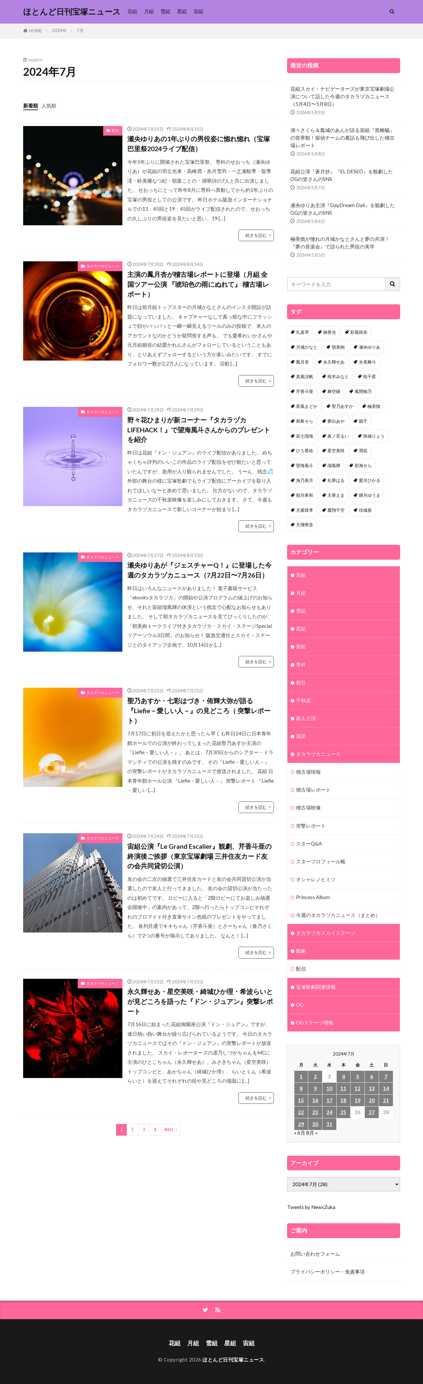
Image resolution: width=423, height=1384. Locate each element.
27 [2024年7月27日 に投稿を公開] (372, 1112)
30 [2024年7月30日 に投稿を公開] (315, 1124)
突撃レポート (311, 826)
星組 (182, 11)
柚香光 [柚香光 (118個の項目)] (329, 332)
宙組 (198, 11)
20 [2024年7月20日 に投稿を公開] (372, 1100)
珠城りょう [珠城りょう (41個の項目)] (374, 436)
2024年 (59, 30)
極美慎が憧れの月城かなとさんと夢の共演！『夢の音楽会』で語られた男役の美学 (340, 242)
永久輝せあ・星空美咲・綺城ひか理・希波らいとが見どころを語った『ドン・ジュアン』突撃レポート (200, 1001)
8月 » (312, 1133)
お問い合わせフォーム (315, 1254)
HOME (35, 30)
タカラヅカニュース (102, 266)
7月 (80, 30)
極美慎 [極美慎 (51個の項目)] (373, 406)
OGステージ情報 (314, 1022)
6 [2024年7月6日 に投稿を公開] (371, 1076)
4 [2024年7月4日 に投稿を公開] (343, 1076)
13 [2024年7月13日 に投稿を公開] (372, 1088)
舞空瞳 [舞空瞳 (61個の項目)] (333, 391)
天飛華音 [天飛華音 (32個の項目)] (304, 524)
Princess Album (313, 897)
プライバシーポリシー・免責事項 (327, 1272)
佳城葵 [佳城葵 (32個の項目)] (365, 510)
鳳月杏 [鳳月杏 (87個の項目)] (302, 362)
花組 (132, 11)
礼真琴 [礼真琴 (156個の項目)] (302, 332)
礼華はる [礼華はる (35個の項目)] (336, 480)
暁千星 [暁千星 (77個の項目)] (369, 376)
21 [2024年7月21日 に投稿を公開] (386, 1100)
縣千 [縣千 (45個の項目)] (363, 421)
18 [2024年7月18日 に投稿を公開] (343, 1100)
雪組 (165, 11)
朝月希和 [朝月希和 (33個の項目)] (304, 495)
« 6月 (299, 1133)
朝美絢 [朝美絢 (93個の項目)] (338, 347)
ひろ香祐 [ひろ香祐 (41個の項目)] (304, 450)
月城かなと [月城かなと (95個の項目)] (306, 347)
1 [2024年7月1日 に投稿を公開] (301, 1076)
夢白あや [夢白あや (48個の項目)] (336, 421)
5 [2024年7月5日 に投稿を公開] (357, 1076)
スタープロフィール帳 (321, 861)
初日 (301, 682)
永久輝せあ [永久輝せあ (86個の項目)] (334, 362)
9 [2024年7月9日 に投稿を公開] (315, 1088)
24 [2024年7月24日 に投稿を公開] (329, 1112)
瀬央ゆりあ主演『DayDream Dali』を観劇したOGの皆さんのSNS (342, 209)
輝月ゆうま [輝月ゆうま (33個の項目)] (369, 495)
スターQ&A (309, 843)
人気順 (48, 105)
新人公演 (306, 718)
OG (300, 1005)
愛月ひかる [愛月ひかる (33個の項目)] (369, 480)
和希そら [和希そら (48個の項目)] (304, 421)
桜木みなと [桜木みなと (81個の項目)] (338, 376)
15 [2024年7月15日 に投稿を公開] (301, 1100)
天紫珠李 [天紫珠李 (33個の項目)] (304, 510)
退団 (301, 736)
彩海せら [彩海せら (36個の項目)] (363, 465)
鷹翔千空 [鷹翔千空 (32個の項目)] (336, 510)
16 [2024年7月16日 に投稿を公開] (315, 1100)
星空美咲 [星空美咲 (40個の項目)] (336, 450)
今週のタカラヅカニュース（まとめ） (338, 915)
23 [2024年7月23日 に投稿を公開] (315, 1112)
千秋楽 (303, 700)
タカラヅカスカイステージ (326, 933)
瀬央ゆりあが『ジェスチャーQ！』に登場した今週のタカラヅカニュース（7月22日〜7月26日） (199, 570)
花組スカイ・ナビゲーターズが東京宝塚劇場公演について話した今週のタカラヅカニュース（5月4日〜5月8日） (342, 96)
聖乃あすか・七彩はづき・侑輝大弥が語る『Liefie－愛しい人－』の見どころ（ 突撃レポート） (199, 710)
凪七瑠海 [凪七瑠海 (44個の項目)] (304, 436)
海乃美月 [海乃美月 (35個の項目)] (304, 480)
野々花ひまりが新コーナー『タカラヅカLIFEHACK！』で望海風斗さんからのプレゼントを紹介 (198, 429)
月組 (149, 11)
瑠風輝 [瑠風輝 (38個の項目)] (333, 465)
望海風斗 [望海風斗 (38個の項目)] (304, 465)
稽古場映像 (308, 807)
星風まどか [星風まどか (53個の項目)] (306, 406)
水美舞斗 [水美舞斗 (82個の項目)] (367, 362)
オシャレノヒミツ (316, 879)
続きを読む (256, 235)
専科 (301, 665)
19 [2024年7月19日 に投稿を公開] (357, 1100)
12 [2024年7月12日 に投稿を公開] (357, 1088)
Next (168, 1129)
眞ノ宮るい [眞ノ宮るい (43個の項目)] (338, 436)
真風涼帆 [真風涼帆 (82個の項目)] (304, 376)
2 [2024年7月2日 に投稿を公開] (315, 1076)
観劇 (301, 951)
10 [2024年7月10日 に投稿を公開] (329, 1088)
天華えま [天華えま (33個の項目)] (336, 495)
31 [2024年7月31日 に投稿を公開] (329, 1124)
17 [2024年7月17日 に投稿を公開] (329, 1100)
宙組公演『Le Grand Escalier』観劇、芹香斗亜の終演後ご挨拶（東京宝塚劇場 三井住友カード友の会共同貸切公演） (199, 856)
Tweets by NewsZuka (311, 1207)
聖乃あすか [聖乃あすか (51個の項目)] (342, 406)
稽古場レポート (313, 790)
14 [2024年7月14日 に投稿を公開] (386, 1088)
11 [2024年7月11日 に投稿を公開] (343, 1088)
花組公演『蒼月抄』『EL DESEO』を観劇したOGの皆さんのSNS (341, 175)
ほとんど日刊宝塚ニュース (72, 12)
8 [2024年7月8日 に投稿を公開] (301, 1088)
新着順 (30, 105)
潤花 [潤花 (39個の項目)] (363, 450)
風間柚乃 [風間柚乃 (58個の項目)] (363, 391)
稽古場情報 (308, 772)
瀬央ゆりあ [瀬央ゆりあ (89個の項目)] (369, 347)
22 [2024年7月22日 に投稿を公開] (301, 1112)
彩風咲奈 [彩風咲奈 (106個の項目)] (358, 332)
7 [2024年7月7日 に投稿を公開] (385, 1076)
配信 (115, 130)
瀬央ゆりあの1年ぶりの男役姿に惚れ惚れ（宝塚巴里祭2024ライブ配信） (198, 143)
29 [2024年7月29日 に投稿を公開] (301, 1124)
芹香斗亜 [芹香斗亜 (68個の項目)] (304, 391)
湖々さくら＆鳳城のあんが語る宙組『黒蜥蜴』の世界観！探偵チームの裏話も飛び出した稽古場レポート (342, 137)
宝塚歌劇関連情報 (316, 987)
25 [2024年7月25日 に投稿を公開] (343, 1112)
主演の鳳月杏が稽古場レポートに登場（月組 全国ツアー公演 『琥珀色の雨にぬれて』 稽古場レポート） (198, 284)
